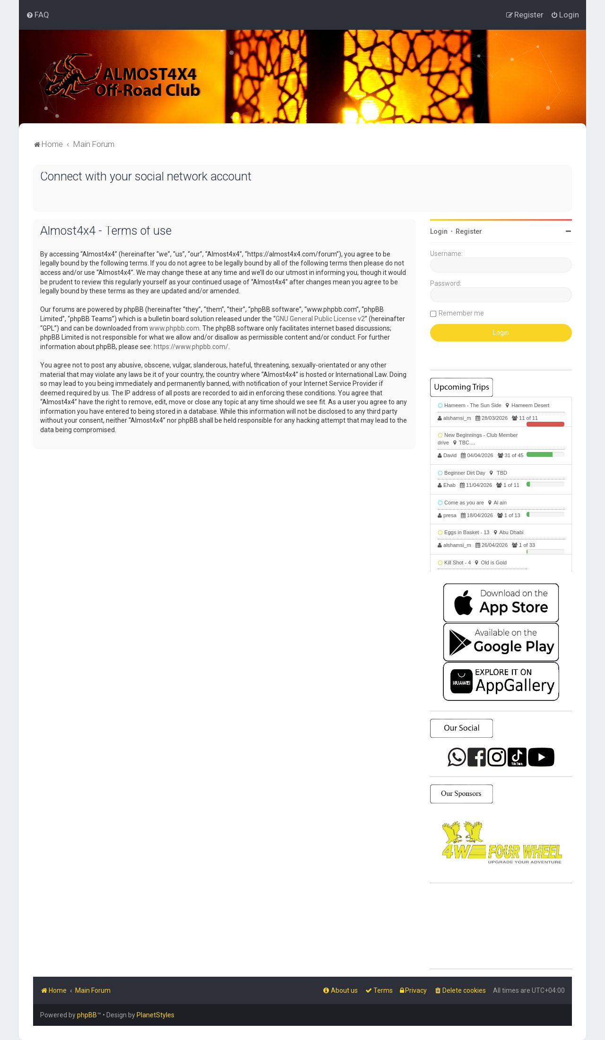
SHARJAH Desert (501, 926)
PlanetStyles (155, 1015)
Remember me (461, 313)
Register (469, 231)
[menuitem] (37, 14)
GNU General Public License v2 (320, 319)
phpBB (87, 1015)
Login (439, 231)
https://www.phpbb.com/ (191, 346)
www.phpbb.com (174, 328)
